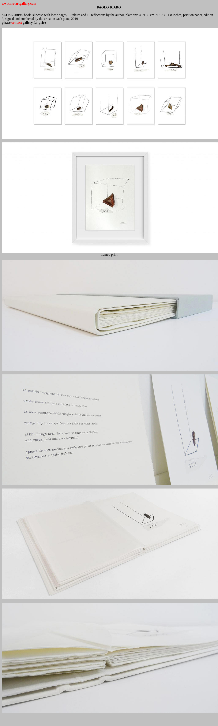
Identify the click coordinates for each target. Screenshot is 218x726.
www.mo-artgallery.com (19, 3)
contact (16, 22)
